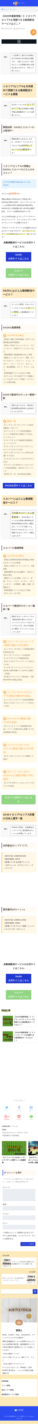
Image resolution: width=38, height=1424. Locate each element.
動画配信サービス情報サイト (19, 5)
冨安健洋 (6, 1139)
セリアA (23, 1136)
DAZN (5, 1136)
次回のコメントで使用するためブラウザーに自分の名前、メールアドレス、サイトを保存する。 (19, 1239)
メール (6, 1217)
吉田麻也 (16, 1139)
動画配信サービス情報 (10, 1398)
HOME (19, 1413)
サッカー (15, 1130)
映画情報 (5, 1385)
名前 (5, 1208)
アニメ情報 (6, 1389)
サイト (5, 1227)
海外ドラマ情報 (8, 1393)
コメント (7, 1191)
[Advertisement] (19, 1074)
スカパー (14, 1136)
